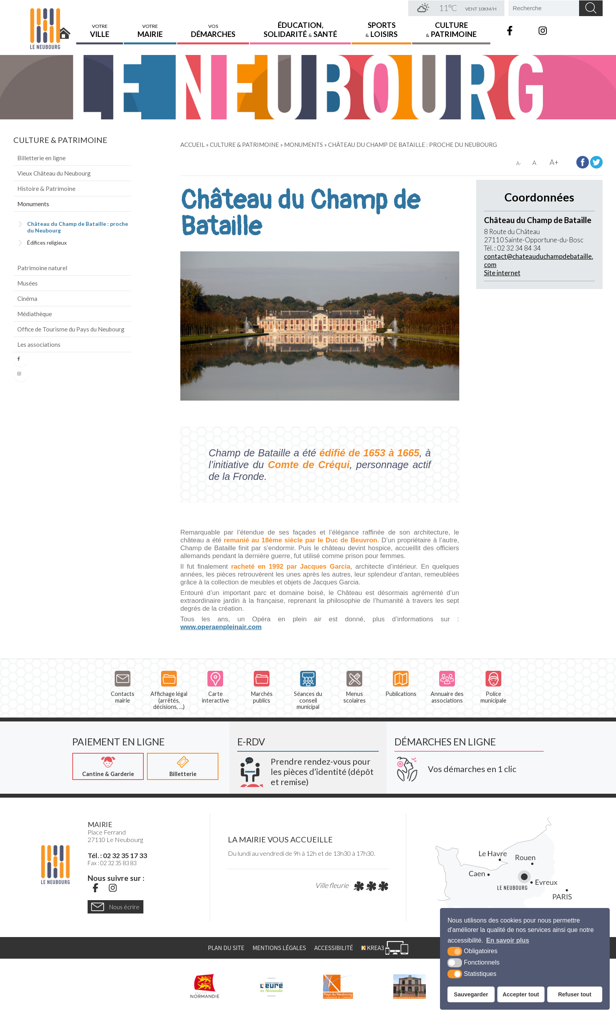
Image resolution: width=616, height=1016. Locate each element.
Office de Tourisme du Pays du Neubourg (71, 329)
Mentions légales (279, 948)
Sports (381, 29)
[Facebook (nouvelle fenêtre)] (95, 888)
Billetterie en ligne (41, 157)
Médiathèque (34, 313)
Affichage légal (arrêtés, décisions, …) (168, 690)
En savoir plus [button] (507, 940)
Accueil (63, 30)
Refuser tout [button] (574, 994)
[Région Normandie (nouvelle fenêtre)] (205, 986)
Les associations (38, 344)
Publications (400, 684)
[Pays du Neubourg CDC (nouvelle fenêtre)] (338, 986)
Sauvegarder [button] (471, 994)
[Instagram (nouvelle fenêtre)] (113, 888)
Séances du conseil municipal (308, 690)
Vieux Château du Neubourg (54, 173)
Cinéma (27, 298)
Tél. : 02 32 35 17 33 (117, 855)
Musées (27, 283)
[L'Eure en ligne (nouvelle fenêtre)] (271, 986)
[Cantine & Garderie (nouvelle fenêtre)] (108, 766)
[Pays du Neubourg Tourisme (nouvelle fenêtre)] (409, 986)
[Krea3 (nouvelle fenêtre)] (308, 769)
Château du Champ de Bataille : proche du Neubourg (77, 227)
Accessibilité (333, 948)
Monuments (33, 203)
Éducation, (300, 29)
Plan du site (226, 948)
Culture (451, 29)
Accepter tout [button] (520, 994)
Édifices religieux (47, 242)
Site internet (502, 273)
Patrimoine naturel (42, 267)
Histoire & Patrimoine (46, 188)
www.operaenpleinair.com (221, 627)
